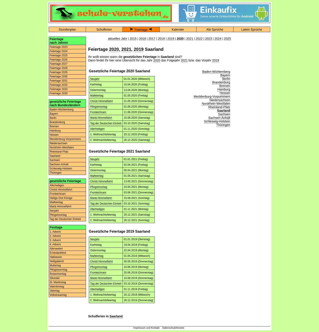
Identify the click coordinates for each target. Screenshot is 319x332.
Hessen (54, 134)
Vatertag (54, 290)
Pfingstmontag (58, 214)
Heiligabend (57, 261)
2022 (199, 38)
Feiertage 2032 (59, 84)
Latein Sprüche (251, 29)
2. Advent (55, 236)
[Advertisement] (251, 103)
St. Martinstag (58, 282)
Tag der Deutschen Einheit (65, 219)
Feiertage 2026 (59, 59)
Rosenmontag (58, 273)
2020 (114, 49)
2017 (151, 38)
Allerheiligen (57, 185)
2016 (142, 38)
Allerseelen (56, 248)
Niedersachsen (58, 143)
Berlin (53, 118)
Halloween (56, 257)
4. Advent (55, 244)
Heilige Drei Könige (61, 198)
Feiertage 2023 (59, 47)
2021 (189, 38)
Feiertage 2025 (59, 55)
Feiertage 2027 (59, 63)
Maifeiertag (56, 202)
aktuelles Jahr (117, 38)
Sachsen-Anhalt (59, 164)
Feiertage (141, 29)
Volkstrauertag (58, 295)
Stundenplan (67, 29)
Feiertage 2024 (59, 51)
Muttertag (55, 265)
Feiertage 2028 (59, 68)
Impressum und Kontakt (146, 327)
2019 (170, 38)
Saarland (55, 155)
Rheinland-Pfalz (59, 151)
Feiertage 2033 (59, 89)
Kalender (178, 29)
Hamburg (55, 130)
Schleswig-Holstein (61, 168)
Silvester (55, 278)
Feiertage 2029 (59, 72)
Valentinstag (57, 286)
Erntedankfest (58, 252)
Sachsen (55, 160)
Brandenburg (57, 122)
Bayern (54, 113)
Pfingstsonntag (58, 269)
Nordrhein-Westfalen (62, 147)
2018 (161, 38)
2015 (133, 38)
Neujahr (54, 210)
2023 (208, 38)
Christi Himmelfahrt (61, 189)
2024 (217, 38)
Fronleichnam (58, 193)
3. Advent (55, 240)
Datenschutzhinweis (173, 327)
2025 (227, 38)
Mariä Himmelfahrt (60, 206)
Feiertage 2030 (59, 76)
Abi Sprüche (214, 29)
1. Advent (55, 231)
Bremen (54, 126)
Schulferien (104, 29)
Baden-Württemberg (62, 109)
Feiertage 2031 (59, 80)
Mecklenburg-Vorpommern (65, 139)
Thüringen (56, 172)
